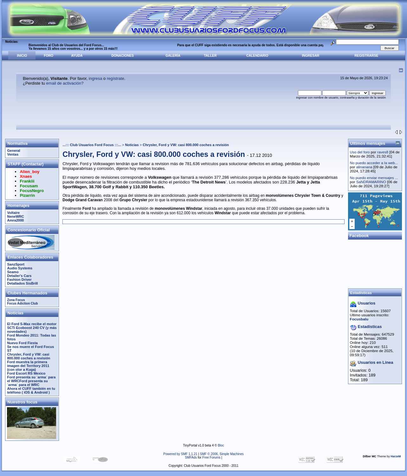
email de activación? (65, 83)
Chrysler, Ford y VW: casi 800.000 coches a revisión (28, 356)
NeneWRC (15, 216)
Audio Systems (19, 268)
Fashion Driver (19, 279)
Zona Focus (16, 300)
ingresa (95, 78)
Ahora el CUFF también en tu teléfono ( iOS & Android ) (31, 390)
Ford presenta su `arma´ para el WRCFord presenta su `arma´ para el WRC (31, 381)
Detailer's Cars (19, 276)
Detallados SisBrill (22, 283)
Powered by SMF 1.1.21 (180, 454)
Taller (210, 55)
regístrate (115, 78)
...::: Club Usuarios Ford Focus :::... (91, 145)
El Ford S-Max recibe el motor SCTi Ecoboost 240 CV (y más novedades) (31, 327)
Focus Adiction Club (22, 303)
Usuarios (367, 303)
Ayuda (77, 55)
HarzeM (396, 456)
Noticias (132, 145)
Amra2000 (15, 220)
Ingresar (310, 55)
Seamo (12, 272)
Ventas (12, 154)
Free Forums (211, 457)
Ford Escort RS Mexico (26, 373)
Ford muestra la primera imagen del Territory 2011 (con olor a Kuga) (28, 365)
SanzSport (15, 264)
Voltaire (13, 213)
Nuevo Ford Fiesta (22, 343)
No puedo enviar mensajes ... (374, 178)
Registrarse (366, 55)
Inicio (22, 55)
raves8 (382, 152)
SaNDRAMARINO (371, 182)
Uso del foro (360, 152)
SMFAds (191, 457)
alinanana (364, 167)
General (13, 150)
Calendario (257, 55)
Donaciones (123, 55)
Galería (172, 55)
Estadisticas (370, 326)
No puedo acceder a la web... (374, 163)
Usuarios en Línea (375, 362)
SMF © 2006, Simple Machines (222, 454)
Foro (48, 55)
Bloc (221, 445)
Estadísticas (361, 293)
